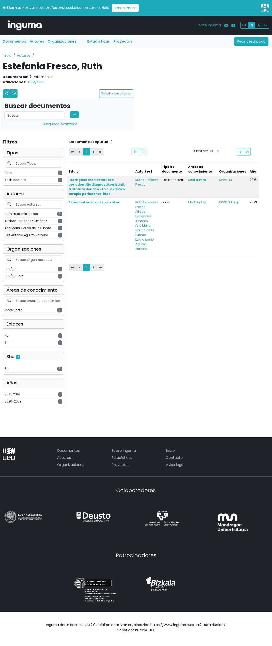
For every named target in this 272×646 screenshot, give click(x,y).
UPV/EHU (36, 82)
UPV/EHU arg (228, 202)
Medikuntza (197, 180)
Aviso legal (175, 464)
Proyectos (122, 41)
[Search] (34, 115)
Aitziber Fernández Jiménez (143, 216)
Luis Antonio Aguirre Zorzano (144, 244)
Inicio (7, 55)
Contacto (174, 457)
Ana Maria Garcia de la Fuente (144, 230)
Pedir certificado (251, 41)
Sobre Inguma (208, 25)
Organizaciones (62, 41)
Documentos (14, 41)
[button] (13, 93)
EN (258, 25)
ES (251, 25)
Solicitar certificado (116, 93)
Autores (37, 41)
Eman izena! (125, 7)
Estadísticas (98, 41)
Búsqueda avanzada (60, 124)
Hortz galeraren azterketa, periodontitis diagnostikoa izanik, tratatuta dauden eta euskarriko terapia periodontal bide (97, 187)
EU (244, 25)
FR (265, 25)
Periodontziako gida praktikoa (94, 202)
